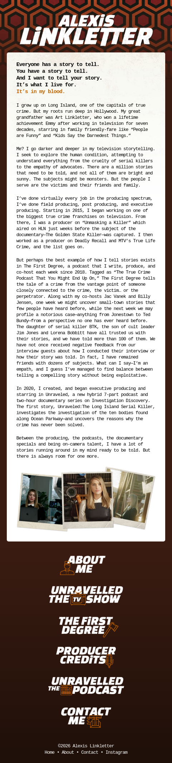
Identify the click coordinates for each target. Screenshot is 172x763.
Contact (89, 752)
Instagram (116, 752)
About (68, 752)
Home (49, 752)
